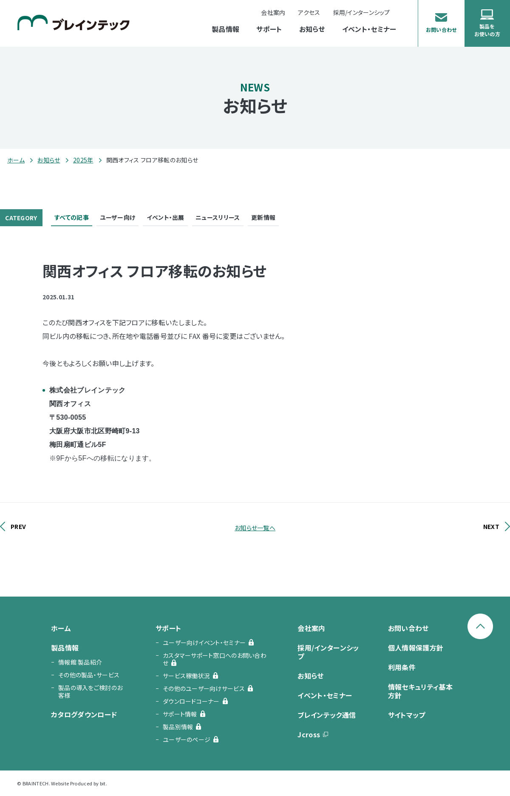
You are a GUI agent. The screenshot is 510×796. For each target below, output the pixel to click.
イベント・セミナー (368, 29)
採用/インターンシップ (328, 651)
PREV (18, 526)
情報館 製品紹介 (80, 662)
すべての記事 (71, 217)
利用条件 (402, 667)
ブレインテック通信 (327, 715)
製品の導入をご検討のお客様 (90, 691)
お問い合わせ (408, 628)
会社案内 (272, 12)
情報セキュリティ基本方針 (420, 690)
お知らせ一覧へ (255, 527)
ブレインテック (73, 22)
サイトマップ (406, 715)
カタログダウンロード (84, 714)
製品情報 (224, 29)
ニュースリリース (217, 217)
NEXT (491, 526)
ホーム (16, 160)
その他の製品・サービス (88, 675)
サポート (268, 29)
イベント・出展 (165, 217)
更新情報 (263, 217)
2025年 (83, 160)
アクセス (308, 12)
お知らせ (311, 29)
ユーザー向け (117, 217)
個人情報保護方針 (416, 647)
